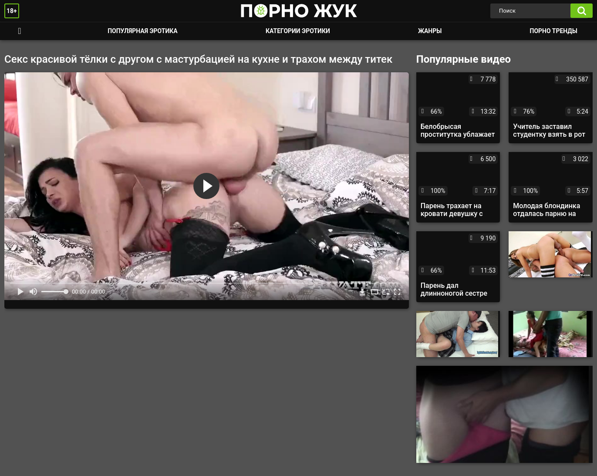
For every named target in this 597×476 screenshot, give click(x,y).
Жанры (430, 30)
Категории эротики (298, 30)
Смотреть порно (19, 31)
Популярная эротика (143, 30)
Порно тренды (553, 30)
